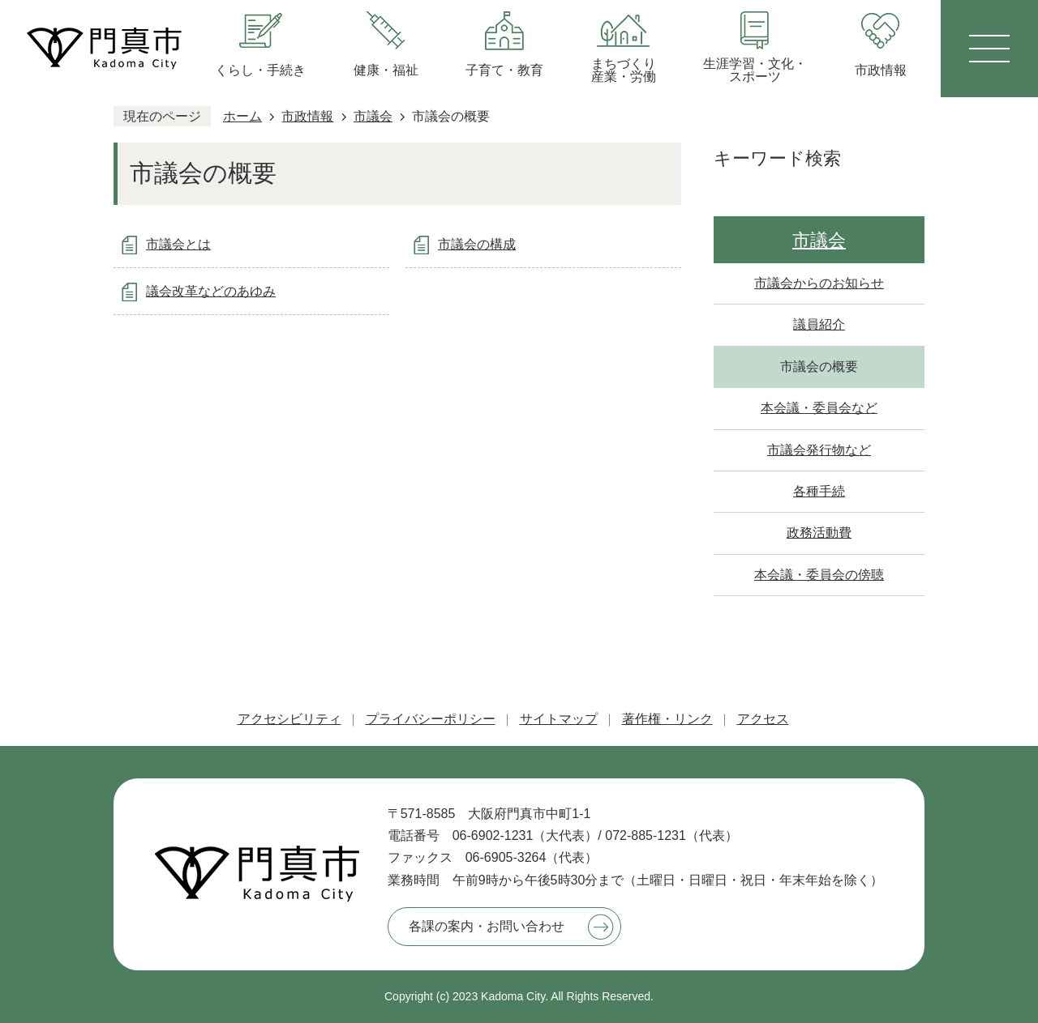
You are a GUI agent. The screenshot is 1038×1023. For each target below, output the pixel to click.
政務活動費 (819, 532)
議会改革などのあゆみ (211, 291)
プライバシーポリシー (430, 719)
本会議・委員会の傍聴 (819, 575)
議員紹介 (819, 324)
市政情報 (307, 116)
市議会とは (178, 244)
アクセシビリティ (289, 719)
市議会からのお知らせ (819, 283)
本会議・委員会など (819, 408)
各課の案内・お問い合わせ (486, 926)
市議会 (373, 116)
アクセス (763, 719)
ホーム (242, 116)
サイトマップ (559, 719)
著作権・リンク (667, 719)
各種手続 (819, 491)
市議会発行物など (819, 450)
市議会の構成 (477, 244)
